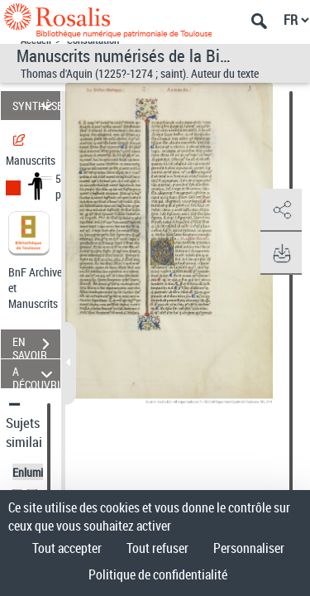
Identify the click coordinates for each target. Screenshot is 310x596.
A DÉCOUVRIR (36, 373)
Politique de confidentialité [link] (157, 574)
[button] (281, 210)
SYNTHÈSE (36, 105)
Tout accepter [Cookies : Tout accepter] (67, 548)
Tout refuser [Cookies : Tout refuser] (157, 548)
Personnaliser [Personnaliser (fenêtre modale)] (248, 548)
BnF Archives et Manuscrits (39, 287)
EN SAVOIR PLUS (36, 346)
